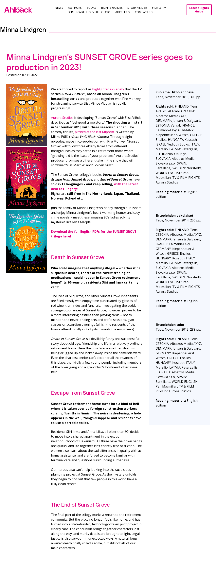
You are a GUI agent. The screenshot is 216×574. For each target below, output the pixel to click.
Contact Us (144, 12)
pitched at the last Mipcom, (95, 132)
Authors (75, 7)
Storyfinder (137, 7)
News (59, 7)
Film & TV (159, 7)
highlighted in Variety (108, 89)
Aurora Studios (62, 117)
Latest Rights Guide (199, 9)
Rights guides (112, 7)
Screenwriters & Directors (89, 12)
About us (122, 12)
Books (91, 7)
